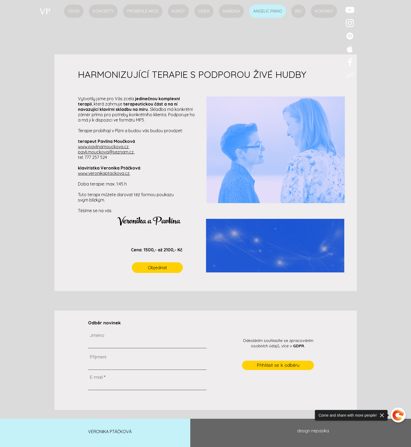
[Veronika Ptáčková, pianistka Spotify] (350, 36)
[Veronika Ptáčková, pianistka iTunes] (350, 49)
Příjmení (98, 357)
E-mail (96, 377)
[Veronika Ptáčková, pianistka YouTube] (350, 10)
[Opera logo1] (350, 75)
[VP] (45, 11)
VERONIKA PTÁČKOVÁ (110, 431)
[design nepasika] (313, 431)
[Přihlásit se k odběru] (278, 365)
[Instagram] (350, 23)
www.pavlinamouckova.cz (103, 146)
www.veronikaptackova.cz (103, 173)
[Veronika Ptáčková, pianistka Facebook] (350, 62)
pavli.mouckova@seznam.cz (106, 152)
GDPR (298, 345)
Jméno (97, 335)
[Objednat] (157, 267)
